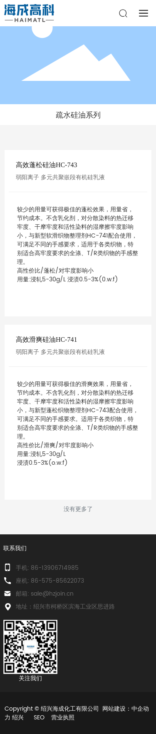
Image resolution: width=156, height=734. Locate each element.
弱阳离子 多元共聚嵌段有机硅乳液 (60, 177)
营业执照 (62, 717)
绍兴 (18, 717)
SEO (39, 717)
